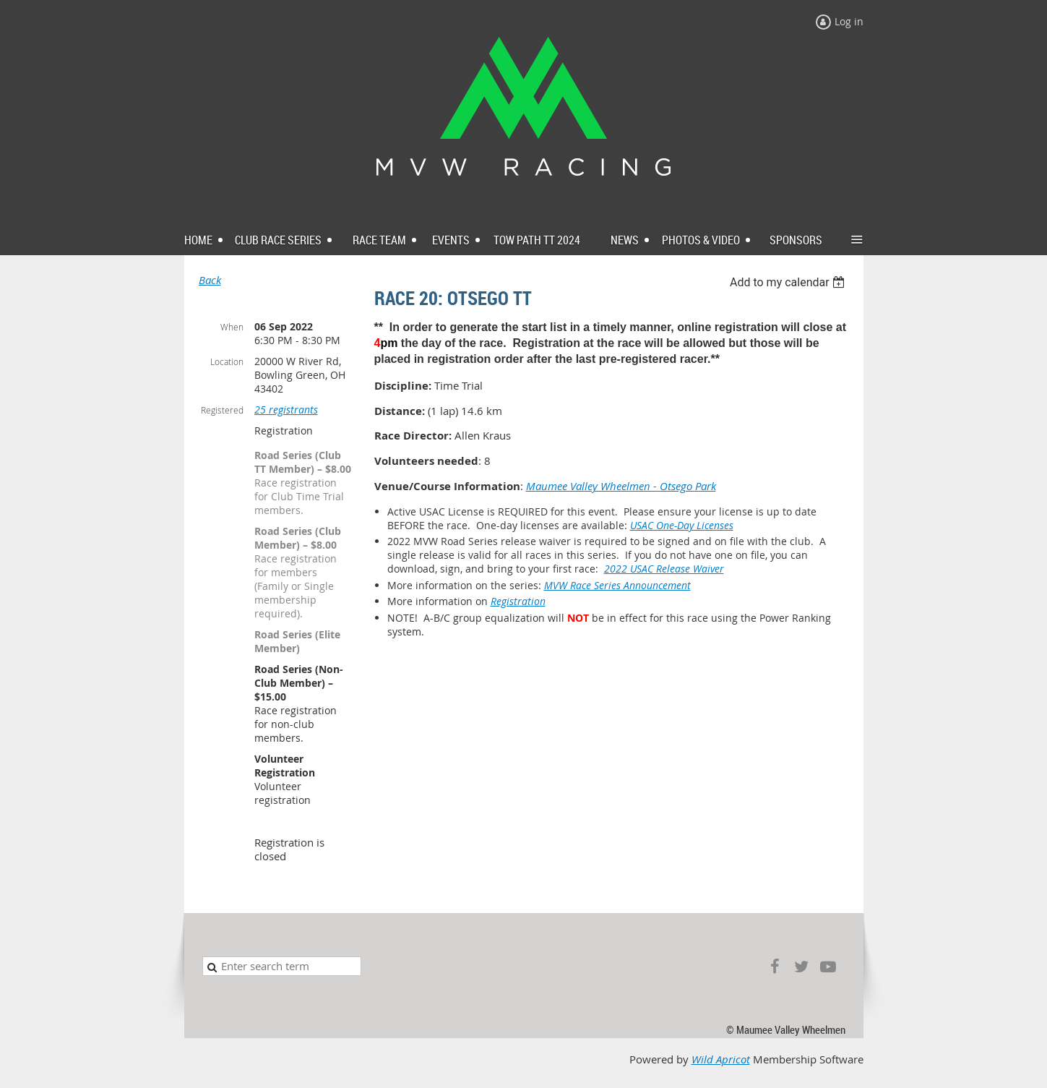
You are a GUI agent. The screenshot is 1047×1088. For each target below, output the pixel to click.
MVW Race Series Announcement (617, 585)
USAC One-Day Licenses (681, 525)
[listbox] (789, 282)
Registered (222, 410)
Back (210, 280)
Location (227, 361)
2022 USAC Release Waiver (664, 568)
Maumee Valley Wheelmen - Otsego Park (621, 486)
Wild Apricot (720, 1059)
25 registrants (286, 409)
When (232, 327)
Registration (518, 601)
